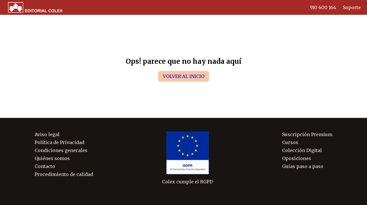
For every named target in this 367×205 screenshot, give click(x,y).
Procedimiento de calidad (64, 174)
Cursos (290, 142)
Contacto (45, 166)
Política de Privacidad (59, 142)
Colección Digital (302, 150)
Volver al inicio (183, 76)
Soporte (352, 7)
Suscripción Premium (307, 134)
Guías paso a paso (302, 166)
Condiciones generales (61, 150)
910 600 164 (323, 7)
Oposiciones (296, 158)
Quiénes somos (52, 158)
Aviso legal (47, 134)
